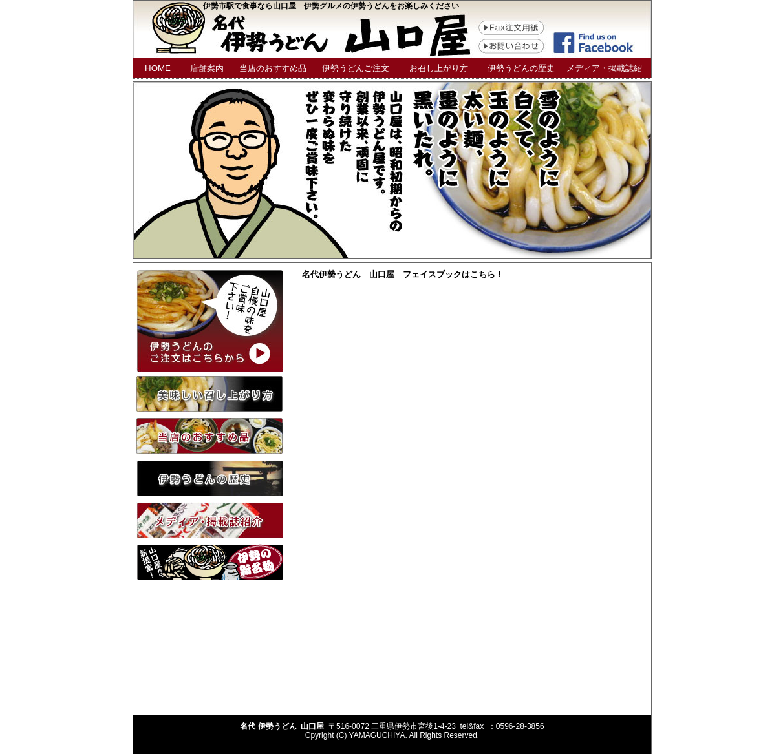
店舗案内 (207, 68)
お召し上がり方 (438, 68)
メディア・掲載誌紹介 (604, 70)
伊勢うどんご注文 (355, 68)
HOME (158, 68)
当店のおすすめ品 (272, 68)
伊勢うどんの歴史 (521, 68)
